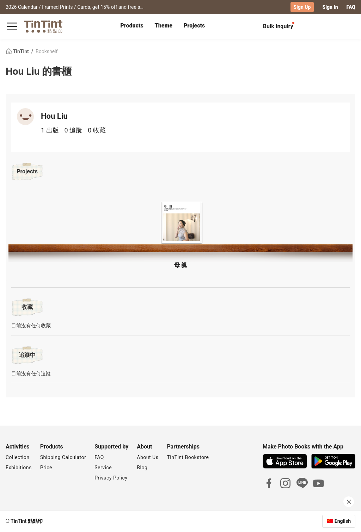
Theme (163, 25)
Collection (17, 457)
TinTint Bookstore (188, 457)
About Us (147, 457)
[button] (180, 222)
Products (131, 25)
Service (103, 467)
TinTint (18, 51)
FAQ (351, 7)
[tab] (132, 26)
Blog (142, 467)
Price (46, 467)
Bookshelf (46, 51)
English (343, 521)
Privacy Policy (110, 478)
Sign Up (302, 7)
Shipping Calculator (63, 457)
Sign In (330, 7)
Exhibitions (19, 467)
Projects (194, 25)
